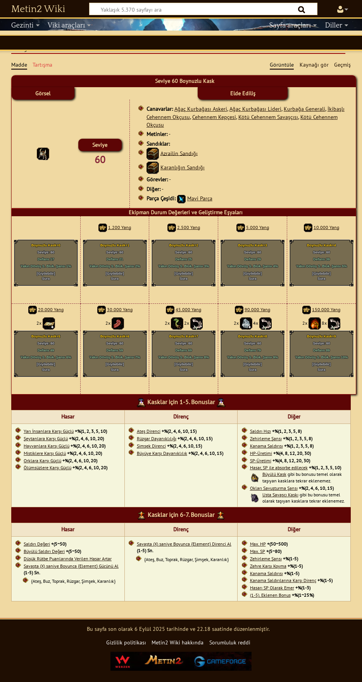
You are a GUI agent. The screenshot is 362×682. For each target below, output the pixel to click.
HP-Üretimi (261, 453)
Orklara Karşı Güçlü (42, 460)
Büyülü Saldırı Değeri (44, 551)
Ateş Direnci (148, 431)
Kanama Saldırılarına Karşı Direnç (283, 580)
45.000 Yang (188, 309)
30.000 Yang (120, 309)
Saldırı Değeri (37, 544)
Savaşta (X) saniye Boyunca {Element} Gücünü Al (71, 566)
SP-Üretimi (260, 460)
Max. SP (257, 551)
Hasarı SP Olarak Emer (272, 588)
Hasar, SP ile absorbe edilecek (279, 467)
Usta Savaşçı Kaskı (280, 495)
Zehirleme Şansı (266, 438)
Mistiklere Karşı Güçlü (45, 453)
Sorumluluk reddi (229, 642)
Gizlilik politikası (126, 642)
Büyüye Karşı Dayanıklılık (162, 453)
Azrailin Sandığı (179, 153)
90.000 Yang (257, 309)
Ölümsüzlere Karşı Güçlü (47, 467)
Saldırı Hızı (260, 431)
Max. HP (258, 544)
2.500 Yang (188, 227)
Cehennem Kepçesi (214, 117)
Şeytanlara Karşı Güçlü (46, 438)
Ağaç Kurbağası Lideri (255, 108)
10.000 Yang (326, 227)
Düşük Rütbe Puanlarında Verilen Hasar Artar (68, 558)
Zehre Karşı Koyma (268, 566)
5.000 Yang (257, 227)
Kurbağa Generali (304, 108)
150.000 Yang (326, 309)
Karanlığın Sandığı (182, 167)
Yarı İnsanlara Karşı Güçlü (49, 431)
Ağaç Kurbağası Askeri (200, 108)
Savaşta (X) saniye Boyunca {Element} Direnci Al (184, 544)
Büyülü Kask (274, 474)
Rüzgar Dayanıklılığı (156, 438)
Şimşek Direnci (151, 446)
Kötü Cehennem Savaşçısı (268, 117)
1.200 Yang (119, 227)
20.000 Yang (51, 309)
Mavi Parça (199, 198)
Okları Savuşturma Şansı (274, 488)
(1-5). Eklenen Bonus (270, 595)
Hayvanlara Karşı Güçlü (46, 446)
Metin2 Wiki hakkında (177, 642)
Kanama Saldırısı (266, 446)
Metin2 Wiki (38, 9)
